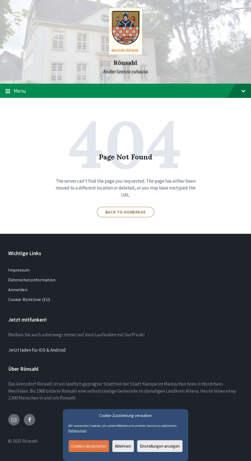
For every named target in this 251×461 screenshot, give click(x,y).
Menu (125, 91)
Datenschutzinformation (31, 279)
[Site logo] (125, 53)
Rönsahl (125, 62)
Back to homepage (125, 212)
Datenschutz (77, 430)
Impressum (18, 270)
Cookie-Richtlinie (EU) (29, 299)
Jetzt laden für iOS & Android (37, 350)
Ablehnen (123, 446)
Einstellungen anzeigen (160, 446)
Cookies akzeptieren (88, 446)
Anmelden (17, 289)
